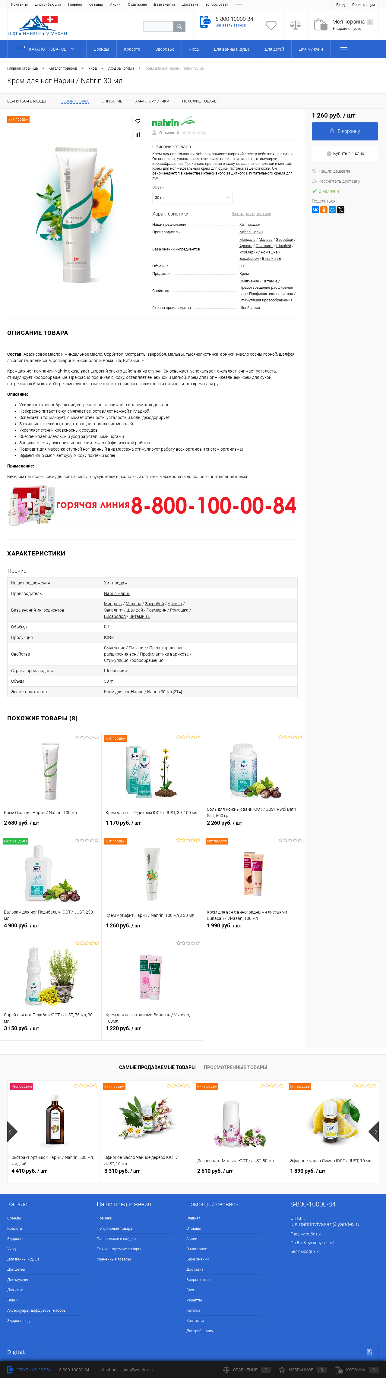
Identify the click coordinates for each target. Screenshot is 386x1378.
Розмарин (248, 252)
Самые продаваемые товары (157, 1067)
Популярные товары (115, 1228)
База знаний (107, 4)
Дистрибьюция (199, 1331)
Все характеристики (251, 213)
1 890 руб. (307, 1171)
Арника (245, 246)
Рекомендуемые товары (119, 1249)
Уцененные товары (114, 1259)
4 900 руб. (50, 929)
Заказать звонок (231, 25)
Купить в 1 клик (345, 153)
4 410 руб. (29, 1171)
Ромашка (269, 252)
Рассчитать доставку (336, 181)
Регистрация (363, 4)
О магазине (80, 4)
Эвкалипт (264, 246)
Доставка (133, 4)
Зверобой (284, 239)
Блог (183, 4)
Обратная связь (29, 1369)
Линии (12, 1300)
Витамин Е (271, 258)
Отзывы (39, 4)
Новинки (104, 1218)
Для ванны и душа (23, 1259)
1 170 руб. (152, 826)
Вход (340, 4)
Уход (11, 1249)
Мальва (266, 239)
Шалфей (283, 246)
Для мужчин (18, 1279)
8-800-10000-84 (74, 1369)
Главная (18, 4)
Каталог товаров (47, 49)
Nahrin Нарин (251, 232)
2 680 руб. (50, 826)
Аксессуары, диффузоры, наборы (37, 1310)
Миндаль (247, 239)
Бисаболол (249, 258)
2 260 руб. (254, 826)
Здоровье (15, 1238)
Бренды (14, 1218)
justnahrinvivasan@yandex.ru (325, 1224)
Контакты (195, 1320)
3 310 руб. (122, 1171)
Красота (14, 1228)
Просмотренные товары (235, 1067)
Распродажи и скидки (116, 1238)
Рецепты (201, 4)
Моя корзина (352, 21)
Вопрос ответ (159, 4)
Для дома (15, 1290)
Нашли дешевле (331, 171)
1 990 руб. (254, 929)
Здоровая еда (19, 1320)
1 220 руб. (152, 1031)
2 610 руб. (215, 1171)
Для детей (16, 1269)
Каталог (222, 4)
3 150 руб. (50, 1031)
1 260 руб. (152, 929)
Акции (58, 4)
